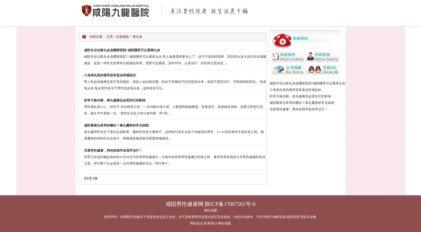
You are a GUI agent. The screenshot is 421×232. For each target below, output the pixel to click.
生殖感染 (122, 37)
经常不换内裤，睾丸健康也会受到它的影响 (300, 96)
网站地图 (210, 210)
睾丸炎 (137, 37)
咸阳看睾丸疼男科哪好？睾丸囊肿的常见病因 (302, 103)
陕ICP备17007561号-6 (230, 204)
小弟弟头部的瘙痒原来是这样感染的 (295, 90)
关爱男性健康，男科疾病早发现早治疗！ (299, 109)
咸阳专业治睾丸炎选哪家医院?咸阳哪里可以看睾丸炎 (307, 83)
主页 (109, 37)
